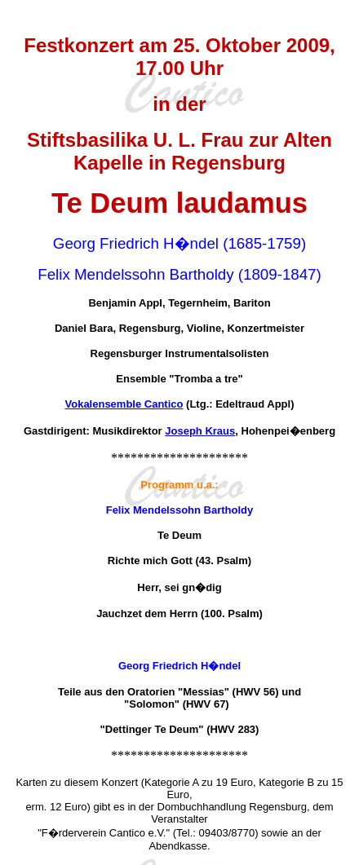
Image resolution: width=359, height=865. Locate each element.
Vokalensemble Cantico (124, 404)
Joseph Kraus (200, 431)
